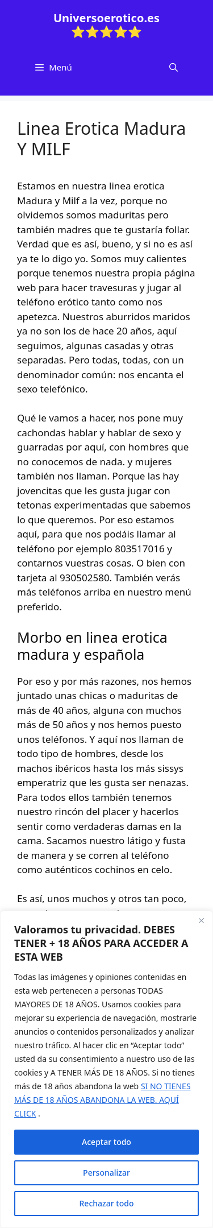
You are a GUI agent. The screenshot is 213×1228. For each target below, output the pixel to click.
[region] (106, 1069)
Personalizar (106, 1172)
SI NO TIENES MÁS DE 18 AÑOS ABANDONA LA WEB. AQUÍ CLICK (102, 1100)
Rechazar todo (107, 1203)
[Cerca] (201, 920)
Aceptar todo (106, 1141)
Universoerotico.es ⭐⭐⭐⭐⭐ (106, 24)
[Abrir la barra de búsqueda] (173, 67)
